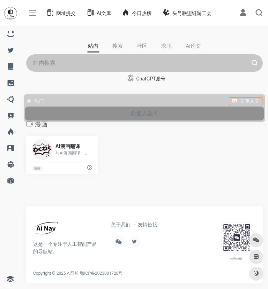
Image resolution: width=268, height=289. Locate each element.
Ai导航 (73, 273)
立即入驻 (245, 101)
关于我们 (121, 224)
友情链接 (147, 224)
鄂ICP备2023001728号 (101, 273)
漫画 (37, 168)
